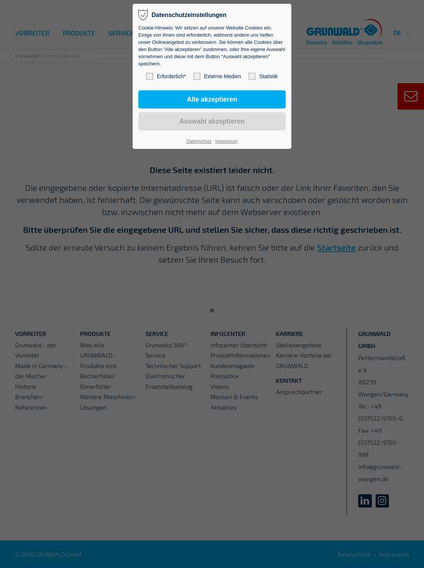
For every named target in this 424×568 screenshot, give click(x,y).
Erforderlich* (166, 76)
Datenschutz (199, 141)
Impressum (226, 141)
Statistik (263, 76)
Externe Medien (217, 76)
